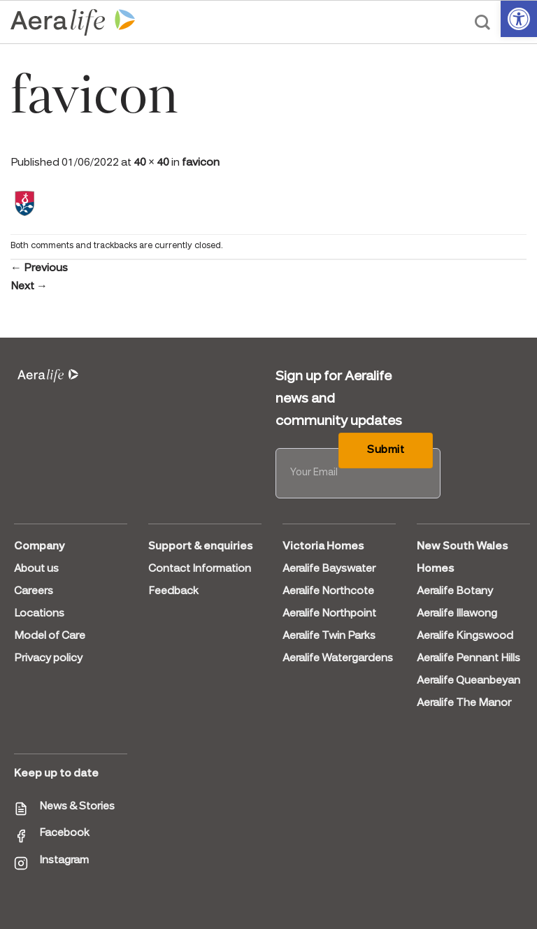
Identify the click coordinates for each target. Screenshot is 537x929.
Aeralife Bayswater (328, 569)
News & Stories (77, 806)
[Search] (482, 22)
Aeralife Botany (455, 591)
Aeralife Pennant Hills (468, 658)
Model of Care (49, 636)
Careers (33, 591)
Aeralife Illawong (457, 613)
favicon (201, 162)
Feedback (173, 591)
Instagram (64, 860)
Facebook (64, 833)
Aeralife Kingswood (465, 636)
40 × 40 (151, 162)
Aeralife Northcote (328, 591)
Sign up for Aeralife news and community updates (338, 399)
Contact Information (199, 569)
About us (36, 569)
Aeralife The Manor (464, 703)
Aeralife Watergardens (337, 658)
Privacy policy (48, 658)
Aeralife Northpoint (329, 613)
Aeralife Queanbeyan (468, 680)
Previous (39, 268)
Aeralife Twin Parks (328, 636)
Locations (39, 613)
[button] (519, 19)
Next (29, 286)
